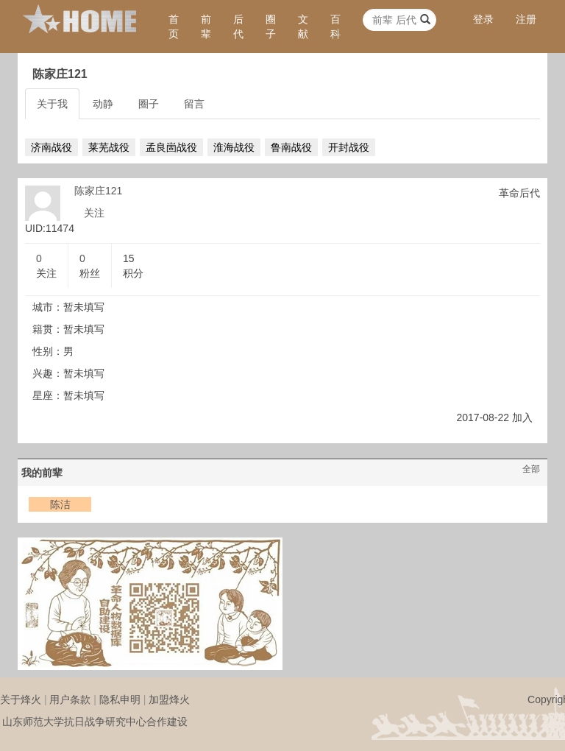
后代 (238, 26)
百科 (335, 26)
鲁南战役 (291, 147)
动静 (103, 104)
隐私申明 (120, 699)
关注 (94, 213)
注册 (526, 19)
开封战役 (348, 147)
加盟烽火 (169, 699)
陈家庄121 (98, 191)
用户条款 (69, 699)
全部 (531, 469)
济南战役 (51, 147)
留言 (194, 104)
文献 (303, 26)
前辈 (206, 26)
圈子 (271, 26)
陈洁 (60, 504)
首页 (173, 26)
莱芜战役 (108, 147)
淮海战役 (234, 147)
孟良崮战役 (171, 147)
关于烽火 (20, 699)
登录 (483, 19)
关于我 (52, 104)
